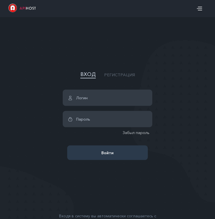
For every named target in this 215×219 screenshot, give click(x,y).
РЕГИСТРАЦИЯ (119, 74)
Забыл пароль (136, 132)
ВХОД (88, 74)
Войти (107, 152)
